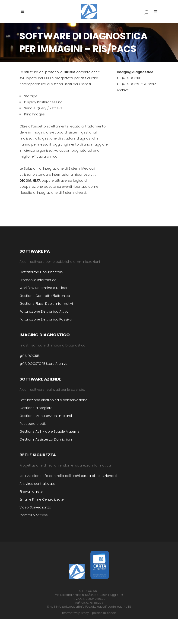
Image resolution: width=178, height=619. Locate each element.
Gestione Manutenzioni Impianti (45, 415)
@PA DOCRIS (131, 78)
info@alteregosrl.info (70, 607)
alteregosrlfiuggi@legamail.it (111, 607)
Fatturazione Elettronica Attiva (44, 311)
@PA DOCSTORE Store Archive (43, 363)
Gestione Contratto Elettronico (44, 295)
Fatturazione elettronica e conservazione (53, 400)
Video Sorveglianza (35, 507)
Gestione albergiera (36, 408)
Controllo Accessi (33, 515)
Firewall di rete (31, 491)
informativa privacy (75, 613)
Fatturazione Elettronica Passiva (45, 319)
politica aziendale (104, 613)
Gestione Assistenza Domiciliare (46, 439)
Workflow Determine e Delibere (44, 288)
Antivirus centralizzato (37, 483)
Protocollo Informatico (38, 280)
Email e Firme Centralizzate (41, 499)
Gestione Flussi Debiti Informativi (46, 303)
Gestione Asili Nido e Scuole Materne (49, 431)
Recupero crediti (33, 423)
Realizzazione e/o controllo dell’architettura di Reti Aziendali (68, 475)
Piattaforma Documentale (41, 272)
